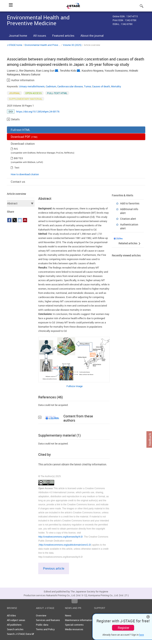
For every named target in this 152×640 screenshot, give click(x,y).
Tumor (87, 86)
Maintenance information (78, 620)
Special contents (74, 624)
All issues (39, 35)
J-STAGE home (14, 44)
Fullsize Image (74, 386)
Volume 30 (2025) (72, 44)
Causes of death (101, 86)
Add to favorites (129, 203)
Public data (42, 624)
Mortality (116, 86)
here (141, 634)
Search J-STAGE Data (20, 634)
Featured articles (63, 35)
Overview (41, 615)
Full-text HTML (20, 130)
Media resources (74, 629)
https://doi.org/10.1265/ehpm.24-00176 (37, 111)
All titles (11, 615)
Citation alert (128, 218)
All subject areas (16, 620)
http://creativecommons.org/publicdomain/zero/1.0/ (65, 544)
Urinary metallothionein (32, 86)
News (68, 615)
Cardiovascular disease (70, 86)
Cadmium (51, 86)
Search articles (15, 629)
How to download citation (25, 174)
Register (123, 628)
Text (16, 167)
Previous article (53, 568)
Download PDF (24, 137)
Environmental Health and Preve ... (42, 44)
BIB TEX (18, 158)
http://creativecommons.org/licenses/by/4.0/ (60, 536)
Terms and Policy (45, 629)
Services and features (48, 620)
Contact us (18, 181)
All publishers (14, 624)
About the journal (92, 35)
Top (74, 601)
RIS (16, 148)
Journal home (18, 35)
